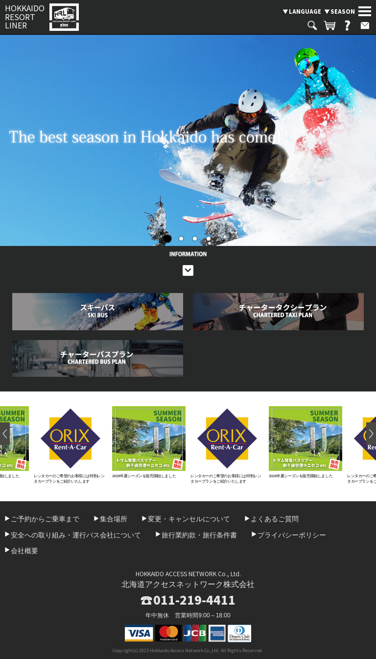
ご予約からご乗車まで (45, 519)
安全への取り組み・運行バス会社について (76, 535)
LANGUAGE (305, 11)
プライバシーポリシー (292, 535)
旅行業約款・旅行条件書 (199, 535)
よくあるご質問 (275, 519)
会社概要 (24, 551)
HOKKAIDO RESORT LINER (25, 17)
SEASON (342, 11)
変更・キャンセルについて (189, 519)
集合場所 (113, 519)
